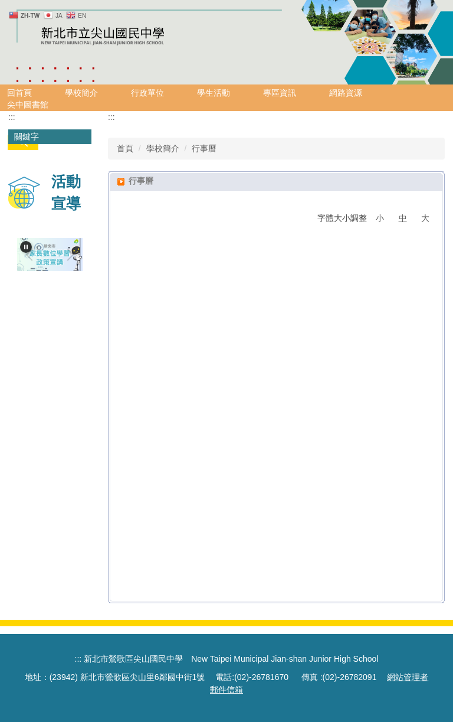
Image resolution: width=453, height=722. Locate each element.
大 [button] (425, 218)
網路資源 (345, 92)
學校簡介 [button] (81, 92)
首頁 (125, 148)
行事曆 (204, 148)
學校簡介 (162, 148)
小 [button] (380, 218)
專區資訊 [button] (279, 92)
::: (11, 117)
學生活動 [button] (213, 92)
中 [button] (403, 218)
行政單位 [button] (147, 92)
